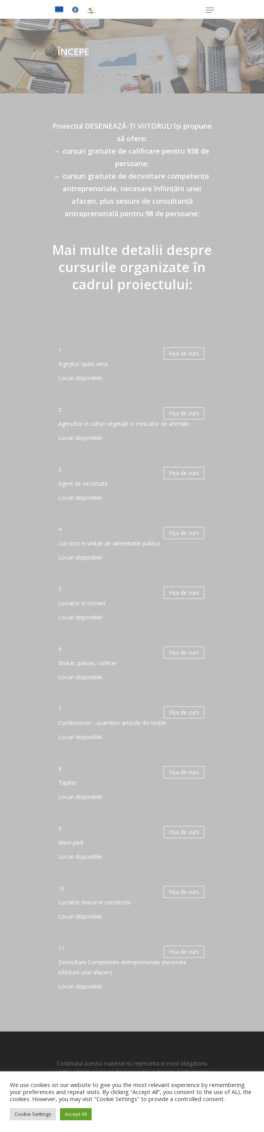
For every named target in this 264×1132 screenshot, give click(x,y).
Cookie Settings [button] (32, 1114)
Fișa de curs (184, 353)
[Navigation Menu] (210, 10)
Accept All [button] (76, 1114)
